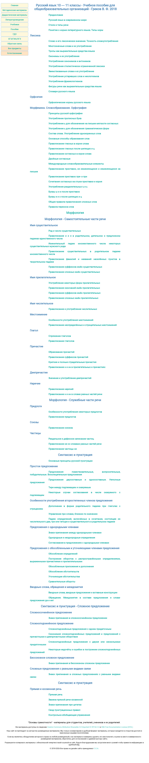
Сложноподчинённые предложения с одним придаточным (79, 629)
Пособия (14, 29)
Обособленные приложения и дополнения (71, 566)
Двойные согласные (59, 158)
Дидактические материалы (14, 15)
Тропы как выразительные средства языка (71, 51)
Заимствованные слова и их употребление (71, 71)
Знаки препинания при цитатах (64, 704)
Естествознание (14, 53)
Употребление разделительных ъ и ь (67, 186)
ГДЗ (14, 34)
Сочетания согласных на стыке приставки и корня (75, 181)
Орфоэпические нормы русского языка (69, 102)
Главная (14, 5)
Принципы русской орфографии (65, 113)
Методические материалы (14, 10)
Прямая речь (55, 694)
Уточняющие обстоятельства (64, 576)
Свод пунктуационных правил (64, 710)
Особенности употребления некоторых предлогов (75, 411)
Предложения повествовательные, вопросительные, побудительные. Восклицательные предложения (75, 473)
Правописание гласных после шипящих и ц (71, 148)
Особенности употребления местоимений (70, 320)
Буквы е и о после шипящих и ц (65, 196)
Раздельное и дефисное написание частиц (71, 438)
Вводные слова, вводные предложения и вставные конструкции (82, 592)
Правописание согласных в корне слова (69, 153)
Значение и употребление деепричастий (69, 378)
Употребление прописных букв (64, 118)
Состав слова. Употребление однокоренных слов (74, 133)
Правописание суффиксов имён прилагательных (74, 293)
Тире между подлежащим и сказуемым (69, 487)
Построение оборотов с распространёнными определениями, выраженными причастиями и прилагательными (75, 560)
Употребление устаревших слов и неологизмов (73, 76)
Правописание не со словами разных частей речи (75, 444)
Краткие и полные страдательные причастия (72, 362)
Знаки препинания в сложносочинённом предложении (77, 618)
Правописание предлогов (62, 416)
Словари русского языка (61, 91)
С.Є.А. (96, 748)
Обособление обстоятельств (63, 571)
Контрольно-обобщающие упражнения (69, 715)
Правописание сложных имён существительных (74, 272)
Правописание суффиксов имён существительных (75, 266)
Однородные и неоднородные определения (71, 537)
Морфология (75, 213)
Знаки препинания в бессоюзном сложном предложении (79, 663)
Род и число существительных (64, 230)
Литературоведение (14, 20)
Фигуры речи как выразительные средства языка (74, 86)
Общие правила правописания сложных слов (72, 201)
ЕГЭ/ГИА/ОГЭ (14, 39)
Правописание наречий (60, 389)
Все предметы (14, 48)
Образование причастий (61, 352)
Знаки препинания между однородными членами (74, 532)
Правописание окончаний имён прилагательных (74, 288)
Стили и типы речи (58, 25)
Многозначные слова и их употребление (70, 46)
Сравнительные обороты (61, 581)
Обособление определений (62, 553)
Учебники (14, 24)
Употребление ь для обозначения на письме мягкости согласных (83, 123)
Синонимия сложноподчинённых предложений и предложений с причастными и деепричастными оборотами (75, 635)
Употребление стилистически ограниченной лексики (76, 66)
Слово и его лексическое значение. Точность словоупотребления (83, 41)
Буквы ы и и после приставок (64, 191)
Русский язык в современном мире (67, 20)
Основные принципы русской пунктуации (70, 460)
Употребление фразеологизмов (65, 81)
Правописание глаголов (61, 341)
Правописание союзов (60, 427)
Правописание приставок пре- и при (67, 176)
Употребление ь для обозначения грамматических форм (78, 128)
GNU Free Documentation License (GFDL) (117, 727)
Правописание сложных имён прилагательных (73, 298)
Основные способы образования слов (68, 138)
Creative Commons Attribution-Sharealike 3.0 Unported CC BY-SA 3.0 (73, 727)
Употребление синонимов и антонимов (69, 61)
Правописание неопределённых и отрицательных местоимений (82, 325)
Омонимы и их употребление (63, 56)
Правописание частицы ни (62, 449)
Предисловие (55, 15)
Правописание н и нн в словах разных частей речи (75, 394)
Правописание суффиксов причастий (68, 357)
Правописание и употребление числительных (72, 309)
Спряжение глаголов (59, 336)
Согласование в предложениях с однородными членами (78, 542)
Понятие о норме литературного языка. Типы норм (75, 30)
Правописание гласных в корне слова (68, 143)
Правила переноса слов (61, 206)
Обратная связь (14, 44)
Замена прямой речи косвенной (65, 699)
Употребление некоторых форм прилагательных (74, 283)
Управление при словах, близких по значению (72, 514)
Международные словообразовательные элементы (76, 163)
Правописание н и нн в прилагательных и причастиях (76, 367)
